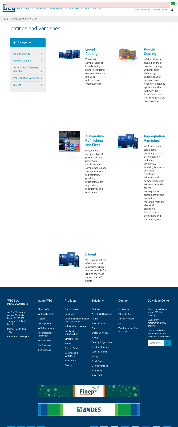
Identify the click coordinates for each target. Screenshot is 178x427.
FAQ (120, 275)
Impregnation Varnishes (26, 78)
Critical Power (71, 290)
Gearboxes (70, 265)
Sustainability (44, 292)
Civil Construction (100, 298)
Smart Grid (97, 327)
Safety (68, 295)
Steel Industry (98, 275)
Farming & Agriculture (102, 294)
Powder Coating (22, 60)
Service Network (126, 270)
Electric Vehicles (100, 317)
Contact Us (123, 261)
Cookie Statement (67, 422)
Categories (22, 42)
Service (68, 316)
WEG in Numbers (46, 265)
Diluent (17, 85)
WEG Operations (46, 279)
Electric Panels (72, 299)
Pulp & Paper (97, 312)
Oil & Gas (96, 261)
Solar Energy (98, 322)
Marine (95, 270)
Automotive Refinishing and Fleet (26, 69)
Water (94, 279)
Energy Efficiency (100, 284)
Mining (95, 308)
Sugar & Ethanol (99, 303)
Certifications (44, 301)
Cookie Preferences (92, 411)
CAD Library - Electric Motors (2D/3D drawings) (158, 264)
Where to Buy (124, 265)
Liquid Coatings (21, 53)
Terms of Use (86, 422)
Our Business (44, 296)
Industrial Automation (75, 278)
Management (44, 275)
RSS (98, 422)
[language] (173, 3)
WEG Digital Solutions (102, 265)
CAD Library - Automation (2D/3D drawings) (157, 274)
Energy (95, 289)
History (41, 270)
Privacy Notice (47, 422)
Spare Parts (70, 312)
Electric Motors (72, 261)
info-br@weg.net (21, 288)
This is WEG (44, 261)
